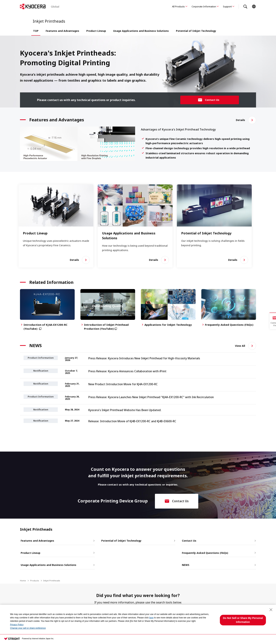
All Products (178, 6)
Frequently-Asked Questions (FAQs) (204, 551)
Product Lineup (96, 31)
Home (23, 579)
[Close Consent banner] (271, 610)
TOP (36, 31)
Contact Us (188, 539)
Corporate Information (204, 6)
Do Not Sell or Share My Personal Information (243, 620)
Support (227, 6)
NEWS (185, 563)
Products (34, 579)
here (151, 617)
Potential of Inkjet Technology (196, 31)
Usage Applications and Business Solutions (141, 31)
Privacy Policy (17, 624)
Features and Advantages (62, 31)
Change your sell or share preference (28, 628)
